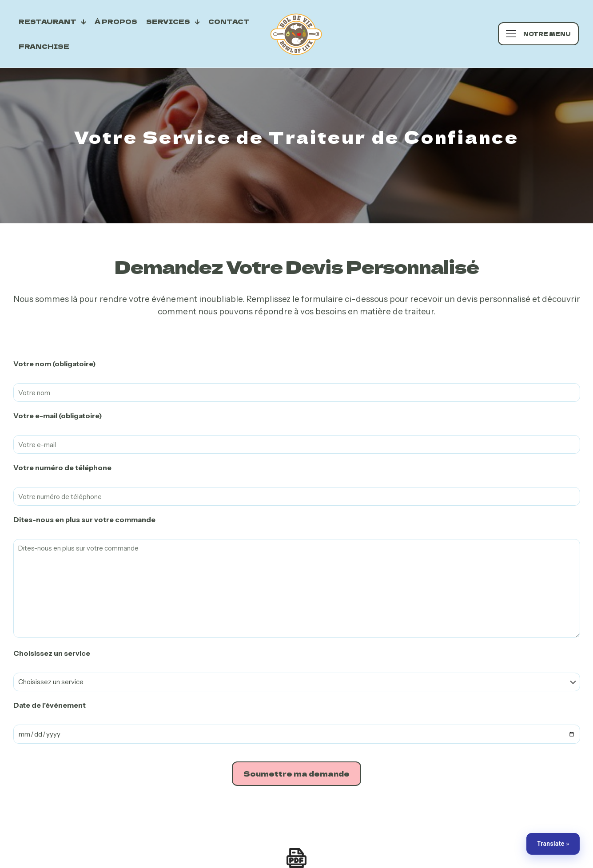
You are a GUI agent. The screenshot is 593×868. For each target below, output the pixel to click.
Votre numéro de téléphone (62, 467)
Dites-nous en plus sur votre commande (84, 519)
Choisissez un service (51, 653)
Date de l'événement (49, 705)
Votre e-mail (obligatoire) (57, 415)
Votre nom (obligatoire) (54, 363)
